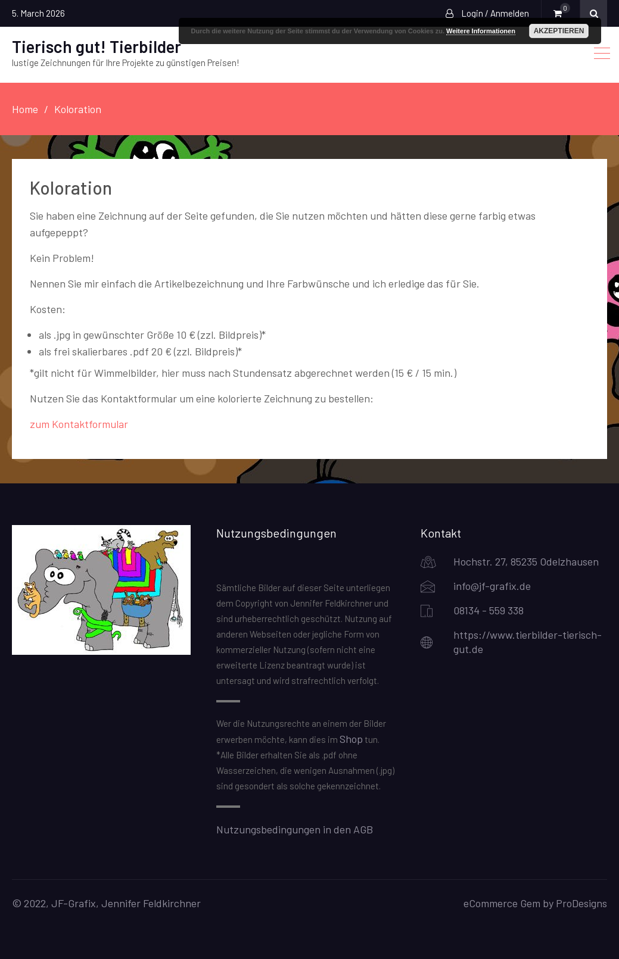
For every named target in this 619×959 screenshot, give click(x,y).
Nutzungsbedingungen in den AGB (294, 829)
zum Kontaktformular (79, 423)
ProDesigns (581, 903)
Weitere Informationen (480, 31)
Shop (351, 738)
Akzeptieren (559, 31)
